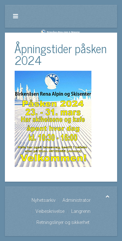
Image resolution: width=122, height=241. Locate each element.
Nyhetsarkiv (44, 200)
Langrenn (80, 211)
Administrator (76, 200)
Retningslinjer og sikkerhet (62, 222)
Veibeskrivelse (49, 211)
